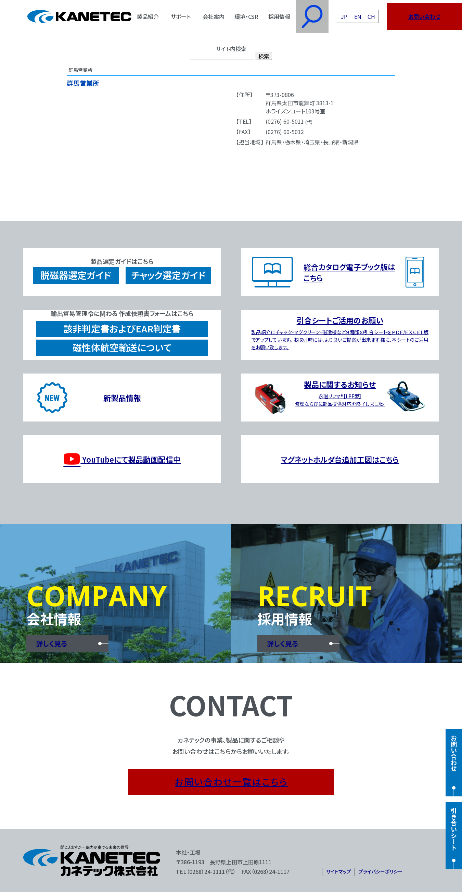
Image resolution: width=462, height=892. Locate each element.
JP (344, 16)
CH (371, 16)
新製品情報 (122, 397)
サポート (181, 16)
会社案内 (213, 16)
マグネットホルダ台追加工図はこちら (340, 459)
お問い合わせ (424, 16)
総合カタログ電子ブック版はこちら (349, 272)
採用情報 (279, 16)
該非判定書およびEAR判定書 (122, 328)
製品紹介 (148, 16)
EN (357, 16)
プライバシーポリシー (380, 871)
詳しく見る (51, 643)
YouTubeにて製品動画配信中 (122, 459)
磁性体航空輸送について (122, 347)
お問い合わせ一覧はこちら (231, 781)
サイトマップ (338, 871)
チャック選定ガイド (168, 275)
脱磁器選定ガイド (75, 275)
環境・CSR (246, 16)
